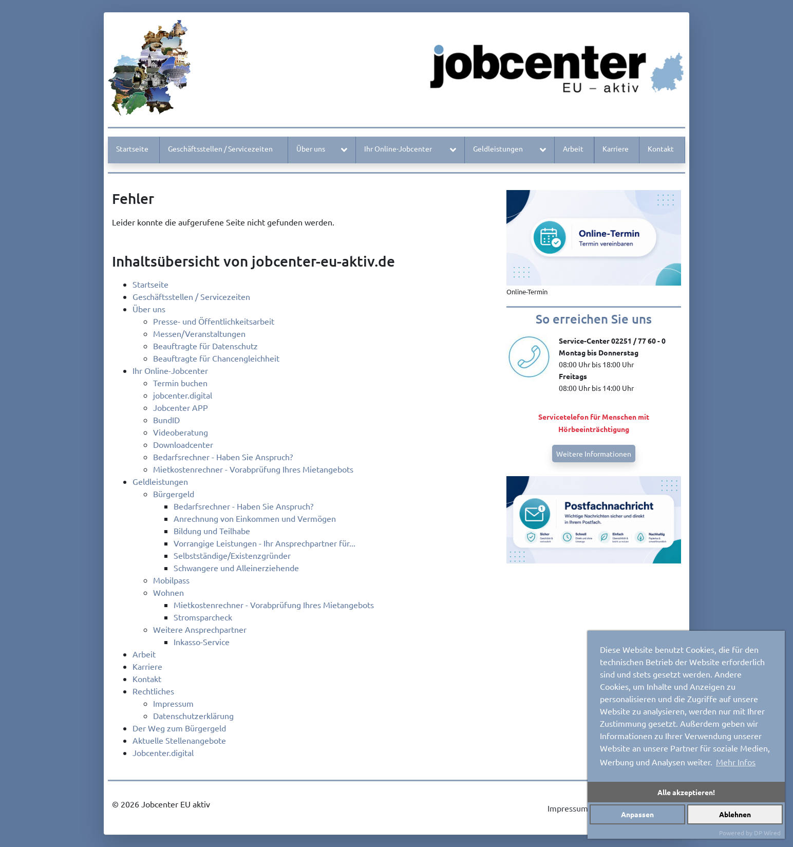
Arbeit (573, 148)
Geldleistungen (498, 148)
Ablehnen (735, 814)
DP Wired (767, 833)
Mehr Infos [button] (736, 762)
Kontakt (661, 148)
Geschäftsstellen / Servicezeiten (220, 148)
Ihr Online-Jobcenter (398, 148)
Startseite (132, 148)
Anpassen (637, 814)
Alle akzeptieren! (686, 792)
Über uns (310, 148)
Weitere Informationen (593, 453)
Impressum (567, 808)
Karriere (615, 148)
